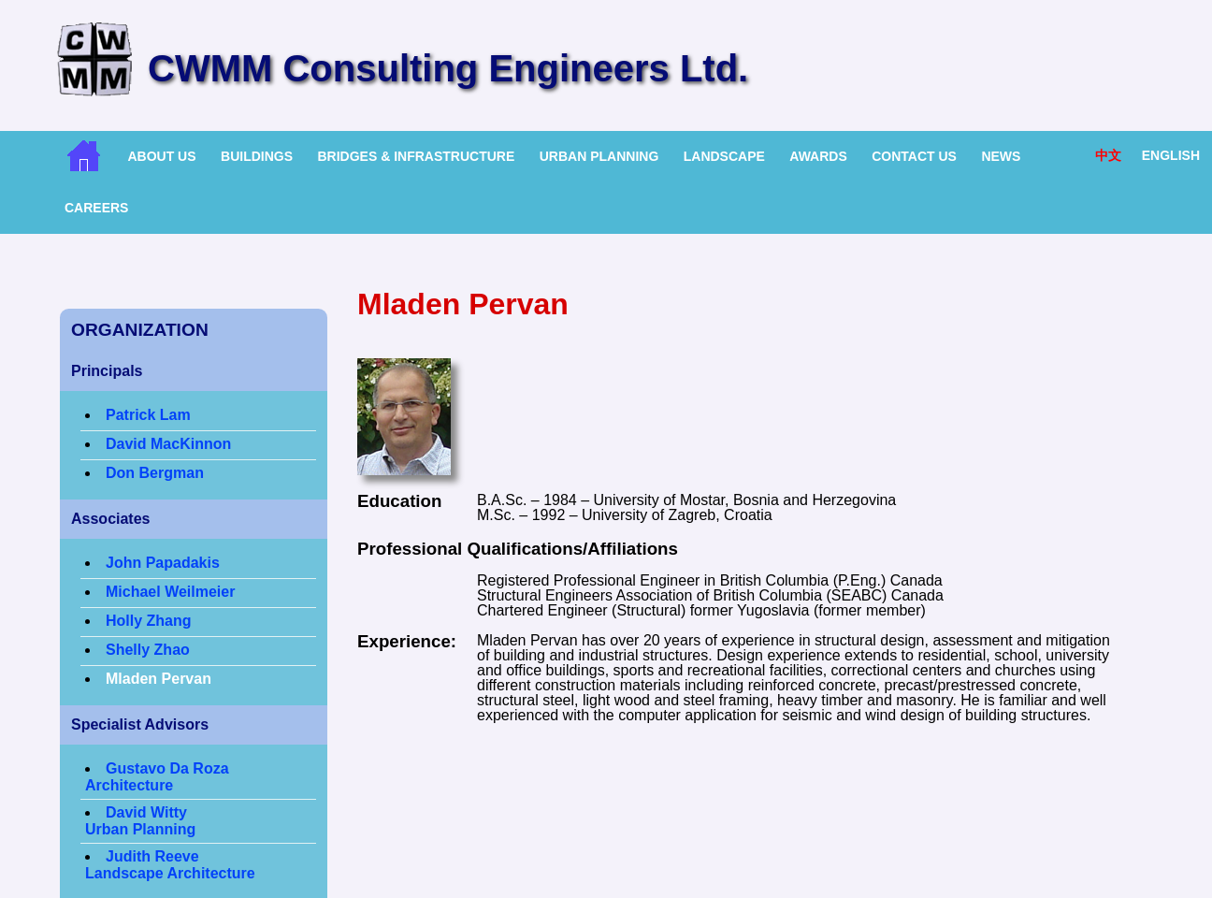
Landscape (724, 156)
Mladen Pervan (158, 679)
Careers (96, 207)
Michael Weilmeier (170, 592)
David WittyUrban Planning (140, 820)
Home (83, 156)
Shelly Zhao (148, 650)
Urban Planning (599, 156)
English (1171, 155)
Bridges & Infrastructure (415, 156)
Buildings (257, 156)
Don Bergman (155, 473)
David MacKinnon (168, 444)
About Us (161, 156)
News (1000, 156)
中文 (1108, 155)
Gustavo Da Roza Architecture (157, 776)
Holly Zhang (149, 621)
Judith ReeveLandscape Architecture (170, 864)
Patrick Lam (148, 415)
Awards (817, 156)
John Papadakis (163, 563)
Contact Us (914, 156)
